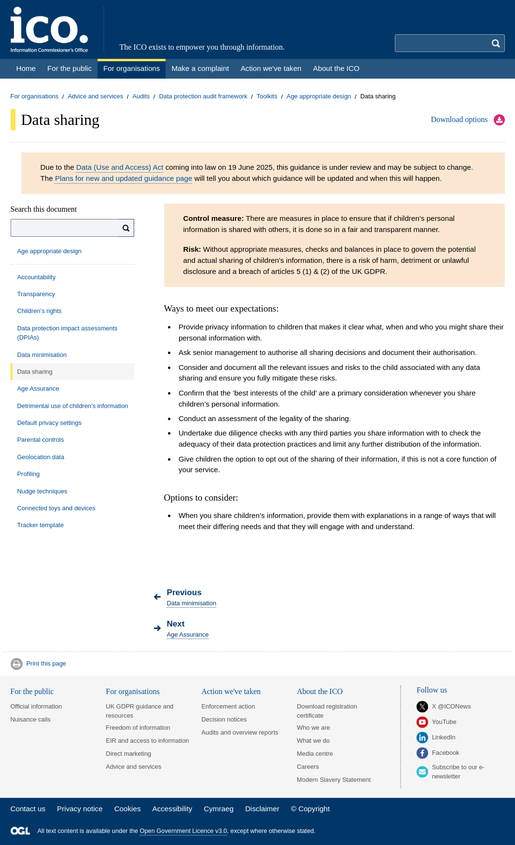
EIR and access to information (147, 740)
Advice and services (95, 96)
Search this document (44, 209)
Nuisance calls (31, 719)
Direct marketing (128, 753)
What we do (313, 740)
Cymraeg (219, 808)
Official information (36, 706)
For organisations (35, 96)
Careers (308, 766)
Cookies (127, 808)
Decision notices (224, 719)
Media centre (315, 753)
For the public (32, 691)
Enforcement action (228, 706)
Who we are (313, 727)
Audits (141, 96)
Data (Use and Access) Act (120, 167)
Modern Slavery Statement (334, 779)
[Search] (126, 228)
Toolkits (267, 96)
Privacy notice (80, 808)
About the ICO (320, 691)
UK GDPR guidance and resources (139, 711)
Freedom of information (138, 727)
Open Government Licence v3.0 (183, 830)
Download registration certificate (327, 711)
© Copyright (310, 808)
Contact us (28, 808)
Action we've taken (231, 691)
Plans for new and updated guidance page (124, 178)
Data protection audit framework (203, 96)
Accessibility (173, 808)
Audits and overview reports (239, 732)
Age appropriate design (319, 96)
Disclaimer (262, 808)
